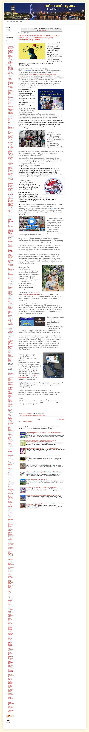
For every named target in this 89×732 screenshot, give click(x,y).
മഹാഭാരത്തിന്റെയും (11, 568)
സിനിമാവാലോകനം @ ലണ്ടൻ (10, 690)
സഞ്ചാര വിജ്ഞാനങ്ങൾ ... (11, 675)
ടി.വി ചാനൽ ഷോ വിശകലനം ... (10, 406)
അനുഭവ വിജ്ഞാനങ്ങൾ (11, 100)
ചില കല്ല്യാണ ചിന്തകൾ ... (10, 392)
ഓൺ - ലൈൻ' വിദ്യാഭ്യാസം (10, 312)
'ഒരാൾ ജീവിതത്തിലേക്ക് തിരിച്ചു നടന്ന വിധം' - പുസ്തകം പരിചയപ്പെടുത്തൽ (10, 59)
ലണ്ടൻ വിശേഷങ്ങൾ (10, 619)
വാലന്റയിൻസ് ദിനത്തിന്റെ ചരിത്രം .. (10, 658)
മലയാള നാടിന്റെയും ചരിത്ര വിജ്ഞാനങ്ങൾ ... (11, 563)
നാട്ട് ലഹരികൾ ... (11, 415)
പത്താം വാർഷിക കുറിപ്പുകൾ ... (10, 445)
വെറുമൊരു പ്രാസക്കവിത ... (10, 671)
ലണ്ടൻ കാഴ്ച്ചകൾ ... (11, 612)
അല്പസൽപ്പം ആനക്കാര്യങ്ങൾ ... (10, 131)
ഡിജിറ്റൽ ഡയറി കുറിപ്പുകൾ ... (10, 411)
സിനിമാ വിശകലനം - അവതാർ (10, 682)
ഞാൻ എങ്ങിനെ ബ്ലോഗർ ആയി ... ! (10, 401)
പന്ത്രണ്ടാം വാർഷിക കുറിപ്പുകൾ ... (10, 450)
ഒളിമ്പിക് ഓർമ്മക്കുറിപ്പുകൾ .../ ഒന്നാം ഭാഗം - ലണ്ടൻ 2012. (10, 286)
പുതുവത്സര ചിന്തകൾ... (10, 466)
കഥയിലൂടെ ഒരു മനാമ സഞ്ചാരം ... (10, 323)
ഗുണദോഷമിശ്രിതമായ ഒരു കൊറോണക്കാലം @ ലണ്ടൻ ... (34, 415)
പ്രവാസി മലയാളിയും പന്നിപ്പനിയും (10, 503)
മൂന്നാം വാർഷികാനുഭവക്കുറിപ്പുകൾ (10, 582)
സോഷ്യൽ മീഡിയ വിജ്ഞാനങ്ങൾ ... (11, 703)
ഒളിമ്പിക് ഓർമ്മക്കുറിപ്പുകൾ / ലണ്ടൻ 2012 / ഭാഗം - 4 (10, 306)
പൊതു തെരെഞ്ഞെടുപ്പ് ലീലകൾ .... (11, 483)
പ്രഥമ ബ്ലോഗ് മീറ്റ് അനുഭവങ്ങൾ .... (10, 498)
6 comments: (29, 413)
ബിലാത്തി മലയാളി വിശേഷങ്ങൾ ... (10, 513)
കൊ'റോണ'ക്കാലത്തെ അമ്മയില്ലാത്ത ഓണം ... (10, 333)
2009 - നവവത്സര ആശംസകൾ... (10, 83)
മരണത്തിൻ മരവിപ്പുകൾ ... (10, 548)
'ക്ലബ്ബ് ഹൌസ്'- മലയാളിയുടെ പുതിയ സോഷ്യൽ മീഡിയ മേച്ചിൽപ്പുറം (10, 69)
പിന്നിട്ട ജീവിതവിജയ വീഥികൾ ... (11, 463)
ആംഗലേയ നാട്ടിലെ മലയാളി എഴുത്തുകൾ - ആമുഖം (10, 145)
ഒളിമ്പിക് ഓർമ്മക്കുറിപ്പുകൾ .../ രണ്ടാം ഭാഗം (10, 300)
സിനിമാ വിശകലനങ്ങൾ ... (10, 686)
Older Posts (61, 419)
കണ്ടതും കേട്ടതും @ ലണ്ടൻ (10, 319)
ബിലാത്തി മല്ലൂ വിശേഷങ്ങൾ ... (10, 518)
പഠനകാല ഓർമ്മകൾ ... (11, 435)
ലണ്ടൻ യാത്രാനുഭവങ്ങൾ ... (10, 615)
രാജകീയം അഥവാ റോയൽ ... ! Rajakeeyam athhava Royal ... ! (40, 464)
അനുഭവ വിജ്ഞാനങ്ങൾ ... (11, 104)
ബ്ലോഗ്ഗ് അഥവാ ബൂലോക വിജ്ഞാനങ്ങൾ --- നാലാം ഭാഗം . (11, 542)
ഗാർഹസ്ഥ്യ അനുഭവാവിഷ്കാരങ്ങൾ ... (10, 356)
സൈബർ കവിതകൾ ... (11, 694)
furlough (54, 208)
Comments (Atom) (28, 421)
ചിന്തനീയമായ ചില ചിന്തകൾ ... (10, 388)
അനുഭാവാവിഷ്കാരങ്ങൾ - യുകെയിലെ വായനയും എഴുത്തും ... (10, 115)
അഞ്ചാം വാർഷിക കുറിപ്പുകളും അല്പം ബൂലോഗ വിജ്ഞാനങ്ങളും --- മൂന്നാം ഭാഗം (11, 93)
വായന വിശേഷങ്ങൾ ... (10, 653)
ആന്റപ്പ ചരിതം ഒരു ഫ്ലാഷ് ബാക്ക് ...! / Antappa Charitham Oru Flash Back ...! (43, 495)
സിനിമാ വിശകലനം (10, 679)
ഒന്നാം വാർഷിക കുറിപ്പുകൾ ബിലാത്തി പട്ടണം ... (10, 257)
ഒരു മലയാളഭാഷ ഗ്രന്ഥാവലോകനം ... (11, 270)
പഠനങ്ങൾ (27, 70)
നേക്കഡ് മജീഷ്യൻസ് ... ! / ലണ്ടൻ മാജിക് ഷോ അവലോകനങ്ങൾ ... (11, 430)
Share (7, 722)
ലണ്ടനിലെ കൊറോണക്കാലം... (10, 607)
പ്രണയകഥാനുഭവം (10, 487)
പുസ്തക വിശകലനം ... (10, 475)
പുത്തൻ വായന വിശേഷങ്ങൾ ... (10, 470)
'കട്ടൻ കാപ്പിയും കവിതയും (31, 294)
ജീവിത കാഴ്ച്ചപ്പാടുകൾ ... (10, 396)
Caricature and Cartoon (10, 87)
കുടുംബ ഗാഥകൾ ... (10, 329)
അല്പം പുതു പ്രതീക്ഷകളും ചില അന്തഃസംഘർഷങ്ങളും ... (10, 125)
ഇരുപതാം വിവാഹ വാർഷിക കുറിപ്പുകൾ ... (10, 240)
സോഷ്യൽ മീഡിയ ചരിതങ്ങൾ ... (10, 697)
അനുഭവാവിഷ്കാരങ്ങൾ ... (10, 110)
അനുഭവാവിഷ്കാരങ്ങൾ (10, 107)
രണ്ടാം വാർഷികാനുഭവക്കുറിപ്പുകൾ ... (10, 598)
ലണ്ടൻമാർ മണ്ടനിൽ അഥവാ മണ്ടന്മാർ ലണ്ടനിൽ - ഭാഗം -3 (10, 636)
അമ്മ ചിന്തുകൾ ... (10, 120)
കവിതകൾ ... (11, 327)
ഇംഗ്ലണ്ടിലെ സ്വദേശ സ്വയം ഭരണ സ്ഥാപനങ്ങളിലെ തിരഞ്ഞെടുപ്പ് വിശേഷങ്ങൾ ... (10, 221)
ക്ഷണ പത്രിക (9, 352)
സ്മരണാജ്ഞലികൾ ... (10, 711)
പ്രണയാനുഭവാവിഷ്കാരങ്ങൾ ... (10, 491)
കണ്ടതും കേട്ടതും (10, 316)
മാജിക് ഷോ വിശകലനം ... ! (10, 571)
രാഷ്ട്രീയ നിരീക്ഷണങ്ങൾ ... (10, 603)
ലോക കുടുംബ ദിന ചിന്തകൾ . (10, 649)
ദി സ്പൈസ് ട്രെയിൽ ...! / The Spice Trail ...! (36, 479)
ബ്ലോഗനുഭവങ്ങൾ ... (10, 530)
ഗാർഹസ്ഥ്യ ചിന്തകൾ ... (10, 360)
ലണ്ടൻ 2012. (11, 609)
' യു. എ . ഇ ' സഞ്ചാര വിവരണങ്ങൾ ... (10, 52)
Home (38, 419)
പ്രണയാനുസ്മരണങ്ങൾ (10, 494)
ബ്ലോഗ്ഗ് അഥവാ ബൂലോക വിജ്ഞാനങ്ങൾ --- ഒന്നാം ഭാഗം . (11, 535)
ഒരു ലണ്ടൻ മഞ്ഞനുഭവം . (10, 281)
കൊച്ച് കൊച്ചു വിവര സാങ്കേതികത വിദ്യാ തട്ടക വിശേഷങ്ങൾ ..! (10, 340)
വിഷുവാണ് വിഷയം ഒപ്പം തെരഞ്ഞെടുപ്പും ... (11, 667)
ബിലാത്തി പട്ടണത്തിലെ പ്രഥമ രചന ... (10, 508)
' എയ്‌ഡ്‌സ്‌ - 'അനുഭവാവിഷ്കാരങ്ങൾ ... (11, 47)
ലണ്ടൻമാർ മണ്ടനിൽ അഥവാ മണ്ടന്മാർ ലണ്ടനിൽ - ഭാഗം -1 (10, 643)
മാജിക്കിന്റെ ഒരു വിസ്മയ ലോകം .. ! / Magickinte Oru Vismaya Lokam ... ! (42, 487)
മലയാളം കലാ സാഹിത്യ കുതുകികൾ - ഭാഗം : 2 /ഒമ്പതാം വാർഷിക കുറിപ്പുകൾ (10, 555)
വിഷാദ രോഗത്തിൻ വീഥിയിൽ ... (10, 662)
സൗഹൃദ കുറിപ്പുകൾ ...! (10, 707)
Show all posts (42, 30)
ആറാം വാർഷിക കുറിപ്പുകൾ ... (10, 212)
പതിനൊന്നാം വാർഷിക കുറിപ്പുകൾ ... (10, 440)
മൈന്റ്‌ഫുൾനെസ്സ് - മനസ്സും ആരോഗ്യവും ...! (10, 588)
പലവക (9, 454)
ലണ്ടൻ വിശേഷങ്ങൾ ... (10, 623)
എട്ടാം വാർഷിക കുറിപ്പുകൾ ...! (10, 245)
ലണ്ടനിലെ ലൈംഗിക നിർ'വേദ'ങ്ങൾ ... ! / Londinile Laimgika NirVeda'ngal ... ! (43, 448)
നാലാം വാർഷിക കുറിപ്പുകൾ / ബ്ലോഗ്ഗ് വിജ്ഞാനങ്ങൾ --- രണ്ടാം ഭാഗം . (11, 421)
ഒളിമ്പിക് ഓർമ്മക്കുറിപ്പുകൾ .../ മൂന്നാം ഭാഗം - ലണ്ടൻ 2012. (10, 294)
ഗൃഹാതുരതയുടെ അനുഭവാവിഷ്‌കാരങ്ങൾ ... (11, 373)
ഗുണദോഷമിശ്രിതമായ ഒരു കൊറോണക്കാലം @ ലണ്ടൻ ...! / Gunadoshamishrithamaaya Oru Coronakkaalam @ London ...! (39, 38)
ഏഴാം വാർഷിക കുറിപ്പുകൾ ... (10, 251)
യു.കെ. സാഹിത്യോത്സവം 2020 (11, 593)
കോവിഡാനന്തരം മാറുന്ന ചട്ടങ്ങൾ (10, 348)
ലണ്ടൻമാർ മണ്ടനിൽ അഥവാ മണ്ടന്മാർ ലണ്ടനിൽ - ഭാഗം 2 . (10, 629)
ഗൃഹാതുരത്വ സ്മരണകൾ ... (10, 384)
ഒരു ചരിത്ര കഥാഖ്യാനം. (11, 265)
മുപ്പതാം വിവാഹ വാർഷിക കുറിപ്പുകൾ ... (10, 576)
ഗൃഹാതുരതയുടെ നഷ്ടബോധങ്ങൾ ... (11, 379)
